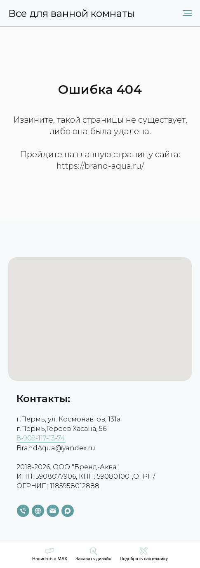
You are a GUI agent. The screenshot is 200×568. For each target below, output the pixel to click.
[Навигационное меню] (187, 13)
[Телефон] (23, 511)
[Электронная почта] (53, 511)
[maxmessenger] (67, 511)
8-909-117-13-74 (40, 438)
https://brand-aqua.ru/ (100, 166)
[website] (38, 511)
